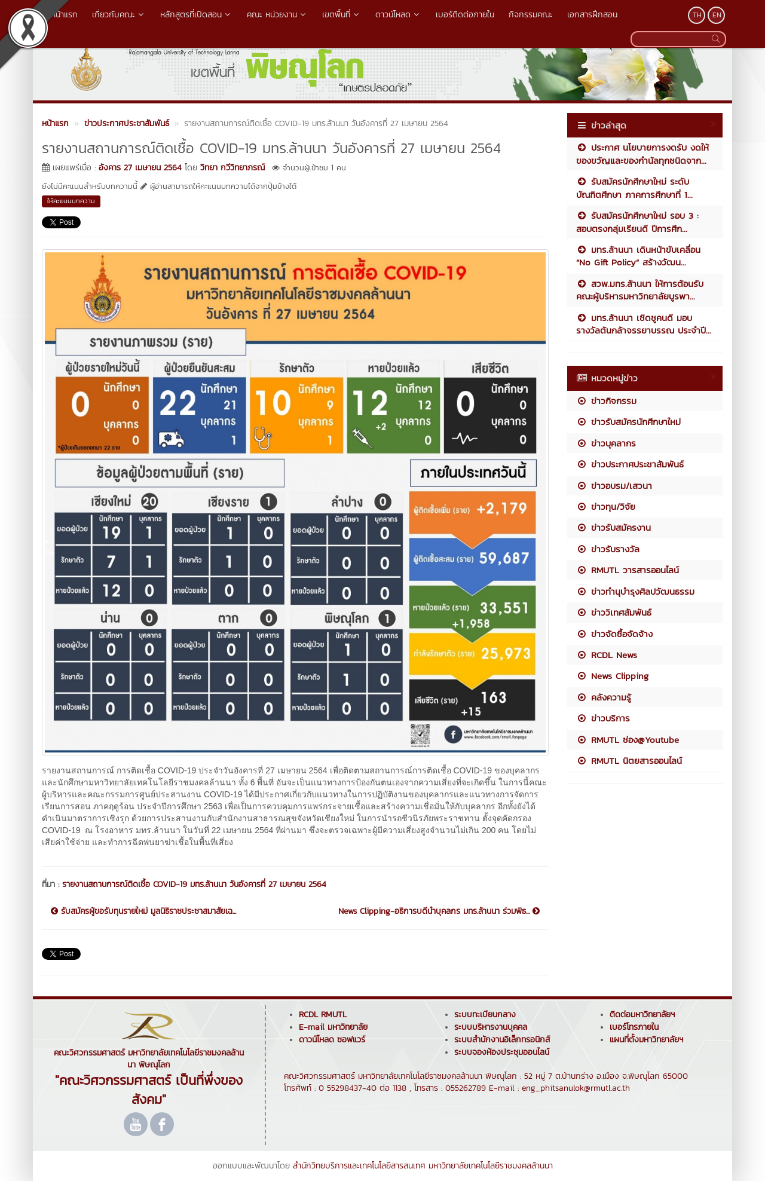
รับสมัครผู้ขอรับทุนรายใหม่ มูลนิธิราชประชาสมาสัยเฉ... (143, 911)
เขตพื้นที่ (341, 14)
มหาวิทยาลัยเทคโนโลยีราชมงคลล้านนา (491, 1165)
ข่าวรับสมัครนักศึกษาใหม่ (628, 422)
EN (716, 15)
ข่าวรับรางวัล (607, 549)
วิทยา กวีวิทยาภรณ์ (232, 167)
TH (697, 15)
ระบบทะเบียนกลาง (485, 1014)
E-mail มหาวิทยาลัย (333, 1027)
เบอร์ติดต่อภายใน (465, 14)
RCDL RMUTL (323, 1014)
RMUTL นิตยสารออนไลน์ (629, 760)
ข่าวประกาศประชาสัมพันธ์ (630, 464)
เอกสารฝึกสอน (592, 14)
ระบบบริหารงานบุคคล (490, 1027)
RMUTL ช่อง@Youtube (627, 739)
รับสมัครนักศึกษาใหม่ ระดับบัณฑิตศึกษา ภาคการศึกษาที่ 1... (634, 188)
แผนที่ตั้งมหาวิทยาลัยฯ (646, 1039)
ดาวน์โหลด (398, 14)
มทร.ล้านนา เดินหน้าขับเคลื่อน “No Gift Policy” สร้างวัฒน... (638, 256)
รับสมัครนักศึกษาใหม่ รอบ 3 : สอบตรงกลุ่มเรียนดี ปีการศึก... (637, 222)
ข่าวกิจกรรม (606, 401)
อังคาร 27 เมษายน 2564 (140, 167)
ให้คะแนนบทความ (71, 201)
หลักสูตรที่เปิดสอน (196, 14)
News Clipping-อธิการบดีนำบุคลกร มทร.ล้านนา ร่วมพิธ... (439, 911)
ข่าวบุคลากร (606, 443)
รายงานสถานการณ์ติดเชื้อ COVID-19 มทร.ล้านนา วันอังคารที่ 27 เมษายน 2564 (194, 884)
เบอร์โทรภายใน (634, 1027)
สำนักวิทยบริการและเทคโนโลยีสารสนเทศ (359, 1165)
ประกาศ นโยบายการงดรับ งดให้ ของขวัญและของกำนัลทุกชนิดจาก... (642, 153)
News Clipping (612, 676)
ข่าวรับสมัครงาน (613, 527)
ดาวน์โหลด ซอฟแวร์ (332, 1039)
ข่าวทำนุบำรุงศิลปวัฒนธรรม (635, 591)
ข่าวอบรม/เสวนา (614, 485)
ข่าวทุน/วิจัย (605, 506)
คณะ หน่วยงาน (277, 14)
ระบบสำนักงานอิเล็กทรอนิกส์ (502, 1039)
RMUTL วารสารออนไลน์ (627, 570)
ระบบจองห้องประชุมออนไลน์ (501, 1052)
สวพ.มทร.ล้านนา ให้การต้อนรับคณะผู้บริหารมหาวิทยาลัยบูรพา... (639, 290)
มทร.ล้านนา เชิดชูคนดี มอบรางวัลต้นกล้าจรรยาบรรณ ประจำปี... (643, 324)
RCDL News (606, 655)
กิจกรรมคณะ (531, 14)
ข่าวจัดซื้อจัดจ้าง (614, 634)
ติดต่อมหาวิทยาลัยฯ (642, 1014)
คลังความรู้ (603, 697)
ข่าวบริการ (603, 718)
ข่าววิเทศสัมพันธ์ (613, 612)
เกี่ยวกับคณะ (119, 14)
